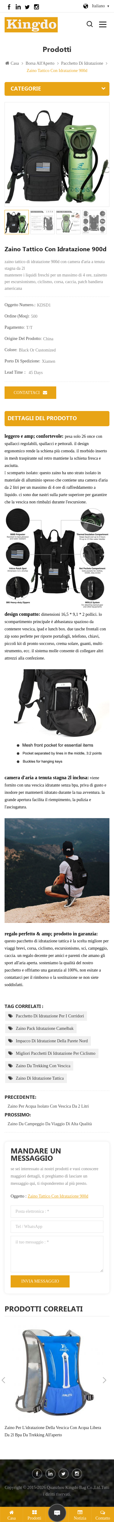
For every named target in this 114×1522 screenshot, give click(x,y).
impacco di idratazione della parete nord (52, 1041)
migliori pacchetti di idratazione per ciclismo (55, 1053)
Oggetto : (49, 1196)
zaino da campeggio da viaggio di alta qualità (50, 1124)
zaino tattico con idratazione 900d (58, 1196)
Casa (12, 63)
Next (104, 1380)
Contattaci (30, 392)
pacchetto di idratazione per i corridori (50, 1016)
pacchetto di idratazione (82, 63)
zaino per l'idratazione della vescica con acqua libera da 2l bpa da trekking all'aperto (53, 1431)
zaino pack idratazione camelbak (45, 1028)
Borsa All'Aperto (40, 63)
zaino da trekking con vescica (43, 1066)
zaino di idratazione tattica (40, 1078)
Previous (3, 1380)
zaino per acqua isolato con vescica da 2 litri (48, 1106)
